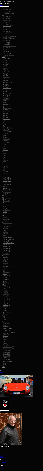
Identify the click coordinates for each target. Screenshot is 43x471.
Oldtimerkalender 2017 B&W (6, 356)
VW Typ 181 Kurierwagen (6, 336)
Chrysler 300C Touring (6, 138)
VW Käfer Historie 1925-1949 (6, 326)
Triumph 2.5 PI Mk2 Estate (6, 323)
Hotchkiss (3, 197)
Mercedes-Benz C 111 (5, 249)
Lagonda (3, 216)
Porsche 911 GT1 (5, 300)
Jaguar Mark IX (5, 213)
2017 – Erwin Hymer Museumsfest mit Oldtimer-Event (9, 46)
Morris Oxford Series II (6, 98)
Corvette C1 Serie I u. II (6, 129)
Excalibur (3, 151)
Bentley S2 (4, 103)
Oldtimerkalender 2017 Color (6, 355)
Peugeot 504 (4, 285)
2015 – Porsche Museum (6, 14)
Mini (2, 255)
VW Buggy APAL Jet (5, 337)
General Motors (3, 185)
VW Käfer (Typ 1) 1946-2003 (6, 327)
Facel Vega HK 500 (5, 61)
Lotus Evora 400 (5, 227)
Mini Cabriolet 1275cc (5, 257)
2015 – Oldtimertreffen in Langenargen (7, 51)
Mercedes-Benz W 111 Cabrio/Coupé (7, 246)
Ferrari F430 (4, 161)
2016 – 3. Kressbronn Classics (6, 47)
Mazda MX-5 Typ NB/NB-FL (6, 65)
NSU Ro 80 (4, 260)
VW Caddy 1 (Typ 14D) (6, 334)
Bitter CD (4, 106)
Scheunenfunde (3, 52)
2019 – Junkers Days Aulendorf (7, 37)
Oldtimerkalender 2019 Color (6, 352)
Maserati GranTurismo (5, 231)
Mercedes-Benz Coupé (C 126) (6, 251)
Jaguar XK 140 (5, 211)
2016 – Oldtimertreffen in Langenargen (7, 50)
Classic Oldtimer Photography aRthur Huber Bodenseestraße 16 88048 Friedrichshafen (3, 456)
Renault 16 (4, 308)
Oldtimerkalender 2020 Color (6, 351)
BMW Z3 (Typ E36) (5, 114)
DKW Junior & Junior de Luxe (6, 95)
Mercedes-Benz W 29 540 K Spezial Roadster (8, 239)
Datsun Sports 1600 (5, 148)
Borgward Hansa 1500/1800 (6, 119)
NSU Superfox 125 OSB (6, 262)
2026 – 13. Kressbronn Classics (7, 16)
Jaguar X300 (4, 205)
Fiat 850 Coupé (5, 173)
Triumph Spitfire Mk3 (5, 324)
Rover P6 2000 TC (5, 314)
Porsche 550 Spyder (5, 292)
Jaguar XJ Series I (5, 208)
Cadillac (3, 122)
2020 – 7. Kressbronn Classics (6, 34)
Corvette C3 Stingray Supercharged (7, 131)
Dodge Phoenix (5, 136)
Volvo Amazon (5, 342)
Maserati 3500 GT (5, 230)
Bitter (2, 105)
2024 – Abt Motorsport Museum (7, 9)
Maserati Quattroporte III (6, 233)
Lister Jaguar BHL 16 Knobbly (6, 63)
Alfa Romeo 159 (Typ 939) (6, 77)
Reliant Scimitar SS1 (5, 69)
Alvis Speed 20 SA (5, 84)
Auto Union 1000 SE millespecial (7, 93)
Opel (2, 267)
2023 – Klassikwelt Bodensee (6, 27)
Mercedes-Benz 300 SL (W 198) (7, 241)
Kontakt (3, 366)
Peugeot (3, 284)
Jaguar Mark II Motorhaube (6, 210)
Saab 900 (4, 316)
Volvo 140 (4, 339)
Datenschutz (3, 367)
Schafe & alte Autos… (5, 54)
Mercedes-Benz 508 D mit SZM (7, 266)
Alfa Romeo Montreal (5, 80)
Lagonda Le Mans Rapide (6, 217)
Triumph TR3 (4, 325)
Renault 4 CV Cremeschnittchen (7, 309)
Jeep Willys (3, 215)
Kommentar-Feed (4, 462)
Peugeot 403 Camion (5, 286)
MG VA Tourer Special (6, 253)
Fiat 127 (4, 164)
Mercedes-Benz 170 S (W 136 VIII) (7, 237)
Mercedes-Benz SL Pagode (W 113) (7, 247)
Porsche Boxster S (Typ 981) (6, 304)
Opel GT (4, 278)
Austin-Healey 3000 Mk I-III (6, 97)
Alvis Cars (3, 83)
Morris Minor (4, 102)
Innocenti (3, 202)
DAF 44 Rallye (5, 60)
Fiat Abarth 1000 (5, 166)
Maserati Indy (4, 235)
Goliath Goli (4, 120)
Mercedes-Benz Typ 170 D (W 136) (7, 240)
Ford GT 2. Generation (5, 176)
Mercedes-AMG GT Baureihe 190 (7, 236)
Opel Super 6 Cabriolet (6, 283)
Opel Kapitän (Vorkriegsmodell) (7, 279)
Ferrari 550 (4, 156)
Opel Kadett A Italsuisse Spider (6, 272)
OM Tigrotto (4, 264)
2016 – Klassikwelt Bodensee (6, 49)
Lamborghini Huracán (5, 221)
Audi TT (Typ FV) (5, 92)
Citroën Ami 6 (5, 141)
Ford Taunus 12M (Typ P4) (6, 180)
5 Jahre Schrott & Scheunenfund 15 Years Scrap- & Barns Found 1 (7, 53)
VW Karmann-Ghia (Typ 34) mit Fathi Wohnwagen (9, 332)
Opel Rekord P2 (5, 281)
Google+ (3, 468)
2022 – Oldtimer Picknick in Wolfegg (7, 30)
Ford (2, 175)
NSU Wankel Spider (5, 263)
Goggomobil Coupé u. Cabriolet (7, 192)
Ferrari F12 (4, 159)
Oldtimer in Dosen (5, 362)
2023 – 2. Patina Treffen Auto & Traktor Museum (9, 25)
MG (2, 252)
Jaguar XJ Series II (5, 207)
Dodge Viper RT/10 (5, 137)
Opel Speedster (5, 277)
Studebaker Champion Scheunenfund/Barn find (8, 55)
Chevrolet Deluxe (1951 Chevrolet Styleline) (8, 128)
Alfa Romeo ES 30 (5, 79)
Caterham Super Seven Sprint (6, 226)
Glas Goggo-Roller (5, 193)
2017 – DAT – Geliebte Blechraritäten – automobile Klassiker (7, 347)
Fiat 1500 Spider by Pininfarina (7, 165)
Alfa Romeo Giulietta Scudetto (6, 81)
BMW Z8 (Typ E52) (5, 117)
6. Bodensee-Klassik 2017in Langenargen (6, 45)
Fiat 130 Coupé (5, 169)
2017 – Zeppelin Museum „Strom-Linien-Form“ (8, 12)
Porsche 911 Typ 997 (5, 296)
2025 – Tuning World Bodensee (7, 19)
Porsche (3, 289)
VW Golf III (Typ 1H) (5, 335)
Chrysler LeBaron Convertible (6, 139)
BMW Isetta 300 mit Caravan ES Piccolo (8, 109)
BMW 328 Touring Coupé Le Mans (7, 108)
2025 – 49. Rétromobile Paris (6, 21)
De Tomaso (3, 149)
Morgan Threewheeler (5, 259)
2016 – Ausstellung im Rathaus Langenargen (8, 348)
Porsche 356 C (5, 291)
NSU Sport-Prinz (5, 261)
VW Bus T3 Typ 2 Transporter (6, 330)
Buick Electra (4, 187)
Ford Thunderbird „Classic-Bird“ (7, 181)
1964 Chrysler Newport (6, 133)
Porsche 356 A (5, 290)
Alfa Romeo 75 (5, 78)
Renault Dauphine (5, 310)
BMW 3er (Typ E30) (5, 113)
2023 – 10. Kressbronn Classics (7, 26)
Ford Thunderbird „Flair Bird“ (6, 182)
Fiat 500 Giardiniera (5, 172)
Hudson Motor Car (4, 199)
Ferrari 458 (4, 155)
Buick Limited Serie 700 (6, 188)
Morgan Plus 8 (5, 258)
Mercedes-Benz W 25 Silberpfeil (7, 238)
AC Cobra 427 (5, 74)
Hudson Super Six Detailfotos (6, 201)
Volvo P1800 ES (5, 341)
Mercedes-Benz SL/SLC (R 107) (7, 250)
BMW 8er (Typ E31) (5, 116)
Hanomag (3, 195)
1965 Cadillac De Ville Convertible (7, 124)
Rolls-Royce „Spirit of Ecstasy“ (7, 312)
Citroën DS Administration (6, 142)
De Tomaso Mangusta (5, 150)
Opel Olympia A (5, 280)
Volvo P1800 (4, 340)
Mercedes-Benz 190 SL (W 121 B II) (7, 242)
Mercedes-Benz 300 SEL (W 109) (7, 248)
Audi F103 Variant (5, 91)
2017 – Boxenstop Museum (6, 11)
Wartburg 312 (4, 72)
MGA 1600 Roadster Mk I (6, 254)
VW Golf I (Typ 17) (5, 333)
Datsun (2, 147)
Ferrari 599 (4, 157)
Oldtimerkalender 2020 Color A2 (7, 350)
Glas (2, 191)
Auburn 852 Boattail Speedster (6, 58)
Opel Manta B (4, 273)
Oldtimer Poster (3, 360)
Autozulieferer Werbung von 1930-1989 (8, 361)
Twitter (2, 467)
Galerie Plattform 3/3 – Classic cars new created (8, 346)
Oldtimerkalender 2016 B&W (6, 357)
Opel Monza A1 (5, 274)
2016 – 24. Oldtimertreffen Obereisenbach (8, 48)
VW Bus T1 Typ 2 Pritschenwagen (7, 329)
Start (2, 7)
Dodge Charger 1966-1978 (6, 134)
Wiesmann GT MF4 (5, 344)
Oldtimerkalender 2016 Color (6, 358)
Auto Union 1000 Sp (5, 94)
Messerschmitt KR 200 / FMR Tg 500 (7, 66)
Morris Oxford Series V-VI (6, 99)
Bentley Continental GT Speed (6, 104)
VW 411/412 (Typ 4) (5, 331)
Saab (2, 315)
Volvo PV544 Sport (5, 343)
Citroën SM (4, 144)
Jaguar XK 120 (5, 212)
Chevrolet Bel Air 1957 (6, 126)
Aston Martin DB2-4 (5, 87)
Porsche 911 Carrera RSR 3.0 (6, 299)
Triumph (3, 322)
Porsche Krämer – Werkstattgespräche (7, 298)
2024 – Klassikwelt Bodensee (6, 23)
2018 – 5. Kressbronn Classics (6, 40)
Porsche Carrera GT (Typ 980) (6, 305)
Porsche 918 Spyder (5, 303)
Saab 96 (4, 317)
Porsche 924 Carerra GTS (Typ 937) (7, 297)
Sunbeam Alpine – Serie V (6, 71)
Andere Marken (3, 57)
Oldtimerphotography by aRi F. (8, 1)
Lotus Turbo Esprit (5, 228)
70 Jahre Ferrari (5, 153)
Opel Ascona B (5, 268)
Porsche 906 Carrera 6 (5, 293)
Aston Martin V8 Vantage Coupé (7, 88)
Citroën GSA (4, 146)
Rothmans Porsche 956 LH (6, 306)
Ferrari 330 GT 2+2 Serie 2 (6, 154)
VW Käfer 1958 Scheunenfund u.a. (7, 56)
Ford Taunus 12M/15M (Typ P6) (7, 179)
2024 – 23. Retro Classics (6, 24)
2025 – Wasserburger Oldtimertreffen (7, 20)
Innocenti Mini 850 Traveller (6, 203)
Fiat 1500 (4, 170)
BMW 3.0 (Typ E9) (5, 115)
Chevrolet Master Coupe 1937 (6, 127)
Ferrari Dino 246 (5, 158)
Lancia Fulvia (4, 224)
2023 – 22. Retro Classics (6, 29)
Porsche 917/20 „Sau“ (5, 302)
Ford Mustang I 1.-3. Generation (7, 184)
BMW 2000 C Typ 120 (6, 111)
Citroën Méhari (5, 145)
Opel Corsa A (4, 269)
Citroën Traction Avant (5, 140)
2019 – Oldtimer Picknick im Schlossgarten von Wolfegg (9, 36)
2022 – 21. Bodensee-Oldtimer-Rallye (7, 31)
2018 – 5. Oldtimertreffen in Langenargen (8, 42)
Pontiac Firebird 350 (5, 190)
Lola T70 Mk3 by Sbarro (6, 64)
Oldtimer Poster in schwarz (6, 364)
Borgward (3, 118)
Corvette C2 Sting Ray (5, 130)
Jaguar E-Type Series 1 (6, 209)
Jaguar (2, 204)
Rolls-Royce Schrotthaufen (6, 311)
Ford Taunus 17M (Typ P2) (6, 177)
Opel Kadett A (5, 271)
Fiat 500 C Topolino (5, 171)
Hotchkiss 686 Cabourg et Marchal (7, 198)
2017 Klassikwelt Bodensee (6, 44)
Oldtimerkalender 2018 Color (6, 354)
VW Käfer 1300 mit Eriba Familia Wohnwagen (8, 328)
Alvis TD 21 (4, 86)
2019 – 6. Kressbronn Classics (6, 35)
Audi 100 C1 (4, 89)
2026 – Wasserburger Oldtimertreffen (7, 17)
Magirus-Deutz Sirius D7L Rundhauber (7, 265)
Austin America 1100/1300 (6, 100)
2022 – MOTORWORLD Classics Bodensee (8, 32)
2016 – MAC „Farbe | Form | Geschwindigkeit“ (8, 13)
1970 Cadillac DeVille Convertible (7, 123)
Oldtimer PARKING (5, 363)
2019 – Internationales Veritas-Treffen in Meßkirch (9, 38)
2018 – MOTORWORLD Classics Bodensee (8, 41)
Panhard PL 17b (5, 68)
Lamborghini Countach (6, 219)
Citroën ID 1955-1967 (5, 143)
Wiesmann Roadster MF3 (6, 345)
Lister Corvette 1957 (5, 62)
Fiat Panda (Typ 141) (5, 167)
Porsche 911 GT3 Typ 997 (6, 295)
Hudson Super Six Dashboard (6, 200)
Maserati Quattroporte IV (6, 234)
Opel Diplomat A (5, 270)
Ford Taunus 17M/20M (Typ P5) (7, 178)
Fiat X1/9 (4, 168)
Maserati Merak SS (5, 232)
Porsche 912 (4, 301)
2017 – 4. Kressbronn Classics (6, 43)
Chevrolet (3, 125)
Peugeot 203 (4, 288)
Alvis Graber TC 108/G (6, 85)
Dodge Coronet (5, 135)
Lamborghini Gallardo (5, 220)
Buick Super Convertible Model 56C (7, 189)
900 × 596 (1, 372)
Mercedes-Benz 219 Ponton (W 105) (7, 244)
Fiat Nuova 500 (5, 174)
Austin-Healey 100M (5, 96)
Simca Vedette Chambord (6, 320)
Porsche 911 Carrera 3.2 (6, 294)
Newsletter (3, 15)
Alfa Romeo (3, 76)
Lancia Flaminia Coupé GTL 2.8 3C (7, 223)
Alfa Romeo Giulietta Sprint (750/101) (7, 82)
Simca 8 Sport (4, 319)
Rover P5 (4, 313)
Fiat (2, 162)
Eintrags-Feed (3, 461)
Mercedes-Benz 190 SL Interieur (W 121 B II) (8, 243)
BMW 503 (4, 107)
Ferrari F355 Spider (5, 160)
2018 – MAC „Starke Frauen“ (6, 10)
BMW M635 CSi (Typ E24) (6, 112)
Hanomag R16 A (5, 196)
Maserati (3, 229)
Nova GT (4, 67)
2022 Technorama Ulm (6, 33)
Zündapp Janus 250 (5, 73)
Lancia (2, 222)
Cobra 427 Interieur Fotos (6, 75)
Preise (2, 365)
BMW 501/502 (5, 110)
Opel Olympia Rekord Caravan (6, 275)
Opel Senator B (5, 282)
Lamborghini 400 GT (5, 218)
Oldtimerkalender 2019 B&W (6, 353)
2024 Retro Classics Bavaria (6, 22)
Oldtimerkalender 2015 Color (6, 359)
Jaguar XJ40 (4, 206)
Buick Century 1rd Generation (6, 186)
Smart (2, 321)
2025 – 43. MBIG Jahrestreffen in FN (7, 18)
